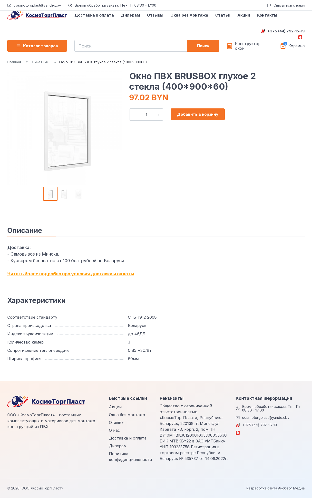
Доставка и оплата (94, 15)
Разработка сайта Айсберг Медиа (275, 488)
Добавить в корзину (197, 114)
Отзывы (155, 15)
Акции (243, 15)
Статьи (222, 15)
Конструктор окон (248, 46)
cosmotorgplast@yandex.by (37, 5)
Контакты (267, 15)
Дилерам (130, 15)
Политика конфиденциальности (130, 456)
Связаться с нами (289, 5)
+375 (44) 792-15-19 (286, 31)
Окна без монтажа (189, 15)
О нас (114, 430)
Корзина (296, 46)
